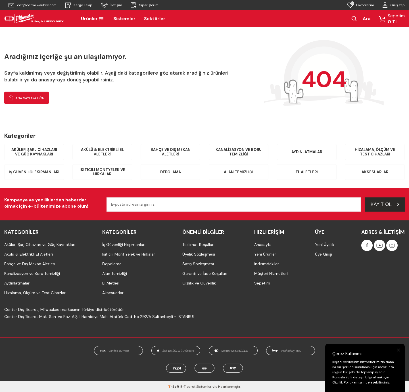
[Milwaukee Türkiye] (34, 18)
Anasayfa (263, 244)
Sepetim (262, 283)
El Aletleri (307, 172)
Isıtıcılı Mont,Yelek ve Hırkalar (102, 172)
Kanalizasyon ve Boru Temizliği (239, 152)
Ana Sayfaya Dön (26, 97)
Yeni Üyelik (324, 244)
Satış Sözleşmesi (198, 263)
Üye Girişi (323, 254)
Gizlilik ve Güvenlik (199, 283)
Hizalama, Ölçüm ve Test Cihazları (375, 152)
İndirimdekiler (266, 263)
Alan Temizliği (238, 172)
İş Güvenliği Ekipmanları (34, 172)
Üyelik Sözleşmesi (198, 254)
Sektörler (154, 19)
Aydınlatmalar (306, 151)
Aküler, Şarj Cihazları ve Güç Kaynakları (34, 152)
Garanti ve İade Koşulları (204, 273)
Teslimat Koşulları (198, 244)
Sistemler (124, 19)
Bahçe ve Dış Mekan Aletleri (171, 152)
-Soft (174, 386)
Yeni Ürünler (265, 254)
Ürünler (93, 19)
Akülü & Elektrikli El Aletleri (102, 152)
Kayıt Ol (385, 204)
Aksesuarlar (375, 172)
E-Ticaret (187, 386)
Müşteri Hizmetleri (271, 273)
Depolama (170, 172)
